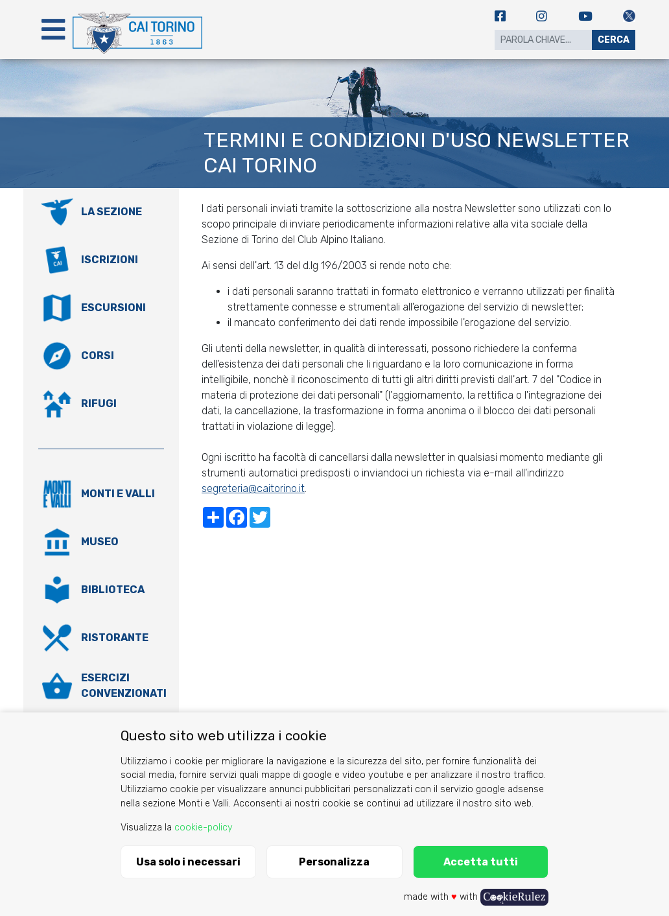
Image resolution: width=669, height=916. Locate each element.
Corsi (97, 355)
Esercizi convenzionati (124, 685)
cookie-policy (203, 827)
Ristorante (114, 637)
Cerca (613, 39)
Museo (100, 541)
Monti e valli (118, 493)
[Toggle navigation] (53, 29)
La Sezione (111, 212)
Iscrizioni (109, 259)
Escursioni (113, 307)
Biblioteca (113, 589)
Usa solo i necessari (188, 862)
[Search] (543, 40)
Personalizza (334, 862)
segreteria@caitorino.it (253, 488)
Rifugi (99, 403)
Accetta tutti (480, 862)
